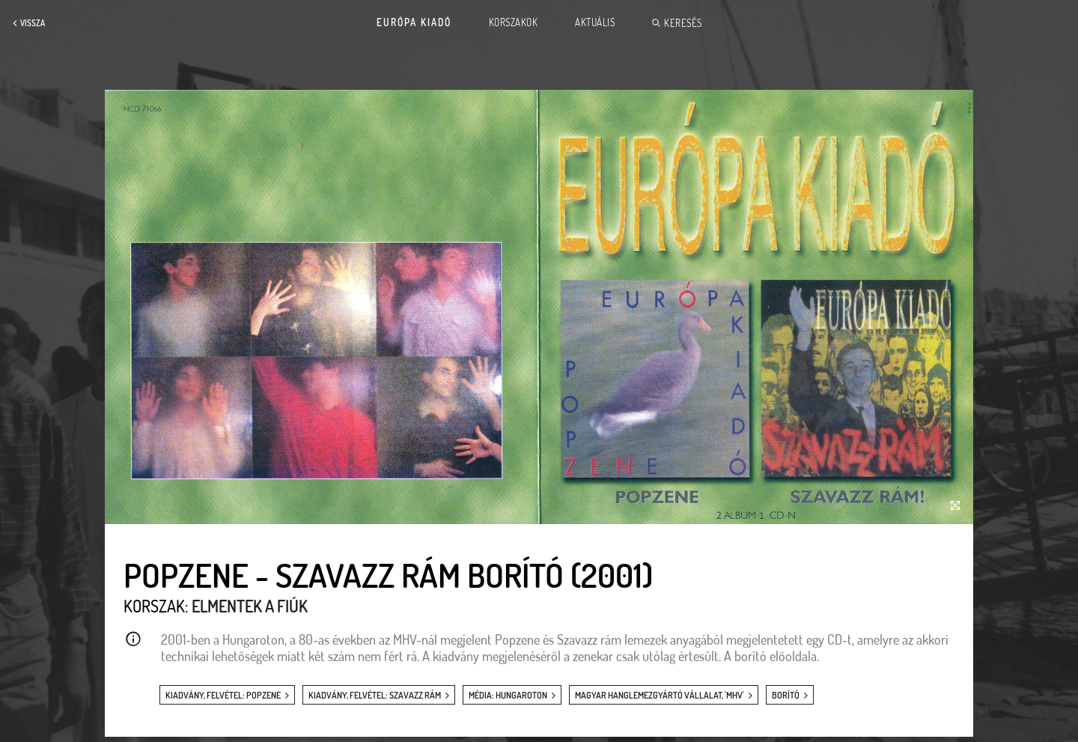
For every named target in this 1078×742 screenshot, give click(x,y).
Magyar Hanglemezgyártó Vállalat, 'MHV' (659, 695)
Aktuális (595, 22)
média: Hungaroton (508, 695)
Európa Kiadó (414, 22)
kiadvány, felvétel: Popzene (223, 695)
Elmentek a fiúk (250, 605)
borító (786, 695)
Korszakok (513, 22)
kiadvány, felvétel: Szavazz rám (374, 695)
